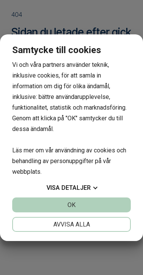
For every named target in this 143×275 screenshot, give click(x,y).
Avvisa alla (71, 224)
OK (71, 205)
